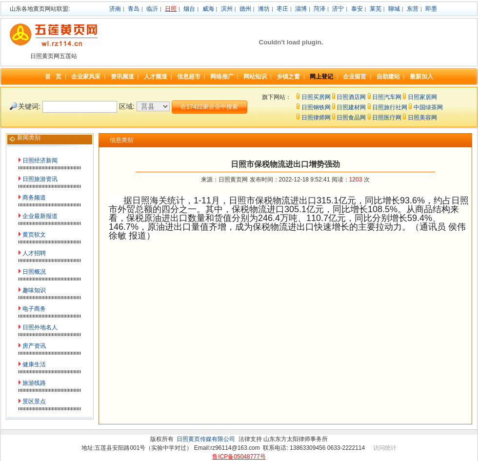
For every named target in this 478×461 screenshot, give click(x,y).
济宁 (338, 8)
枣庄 (282, 8)
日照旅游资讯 (40, 179)
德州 (245, 8)
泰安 (357, 8)
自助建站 (388, 76)
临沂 (152, 8)
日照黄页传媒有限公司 (206, 439)
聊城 (394, 8)
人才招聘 (34, 253)
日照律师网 (316, 117)
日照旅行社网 (389, 107)
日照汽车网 (386, 97)
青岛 (133, 8)
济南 (115, 8)
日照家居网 (422, 97)
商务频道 (34, 197)
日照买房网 (316, 97)
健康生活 (34, 364)
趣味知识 (34, 290)
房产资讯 (34, 345)
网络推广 (222, 76)
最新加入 (421, 76)
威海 (208, 8)
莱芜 (375, 8)
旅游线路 (34, 383)
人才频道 (155, 76)
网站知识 (255, 76)
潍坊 (264, 8)
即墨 (431, 8)
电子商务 (34, 308)
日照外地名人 (40, 327)
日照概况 (34, 271)
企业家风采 (85, 76)
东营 (412, 8)
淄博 (301, 8)
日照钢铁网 (316, 107)
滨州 (227, 8)
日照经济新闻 (40, 160)
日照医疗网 (386, 117)
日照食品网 (351, 117)
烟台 (189, 8)
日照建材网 (351, 107)
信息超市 (188, 76)
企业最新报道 (40, 216)
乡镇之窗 (288, 76)
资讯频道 (122, 76)
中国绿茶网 (428, 107)
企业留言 (354, 76)
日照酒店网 (351, 97)
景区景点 (34, 401)
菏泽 (319, 8)
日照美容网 (422, 117)
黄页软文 (34, 234)
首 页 (53, 76)
